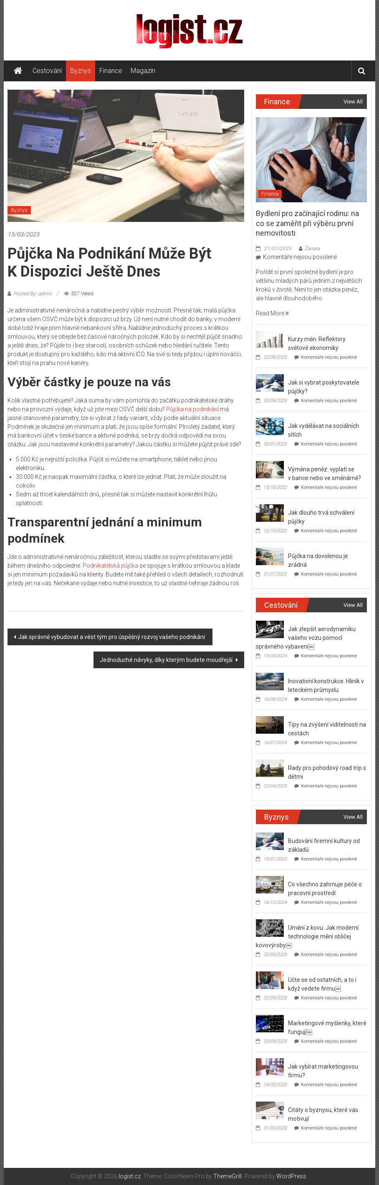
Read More (272, 313)
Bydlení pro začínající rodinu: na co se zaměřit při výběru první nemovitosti (307, 223)
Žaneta (312, 249)
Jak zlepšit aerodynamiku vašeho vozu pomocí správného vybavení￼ (305, 638)
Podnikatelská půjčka (110, 565)
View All (353, 101)
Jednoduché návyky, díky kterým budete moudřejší (167, 660)
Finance (110, 71)
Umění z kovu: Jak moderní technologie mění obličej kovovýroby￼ (307, 936)
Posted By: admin (32, 294)
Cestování (47, 71)
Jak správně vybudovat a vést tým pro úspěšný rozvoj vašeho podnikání (112, 637)
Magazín (143, 71)
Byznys (80, 71)
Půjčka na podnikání (192, 409)
